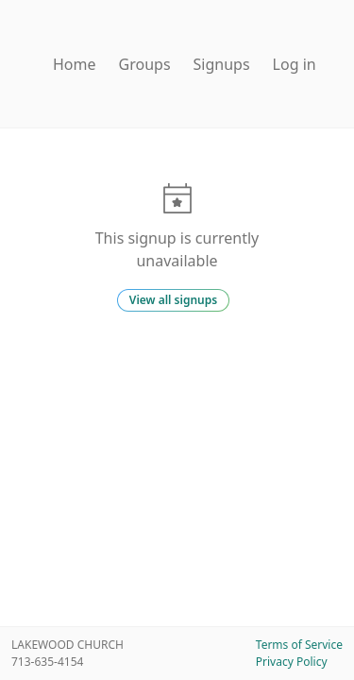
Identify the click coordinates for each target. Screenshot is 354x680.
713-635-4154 (47, 662)
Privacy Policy (292, 662)
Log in (294, 64)
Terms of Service (299, 645)
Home (74, 64)
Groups (145, 64)
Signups (222, 64)
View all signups (173, 300)
